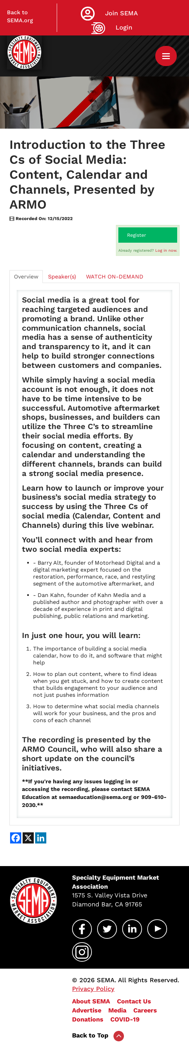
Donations (87, 1019)
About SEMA (91, 1001)
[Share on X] (28, 837)
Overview (26, 276)
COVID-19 (125, 1019)
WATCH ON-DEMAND (114, 276)
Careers (145, 1010)
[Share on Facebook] (15, 837)
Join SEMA (121, 13)
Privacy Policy (93, 988)
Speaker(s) (62, 276)
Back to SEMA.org (20, 16)
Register (136, 235)
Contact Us (134, 1001)
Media (117, 1010)
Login (124, 27)
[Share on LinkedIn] (40, 837)
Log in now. (166, 250)
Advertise (86, 1010)
